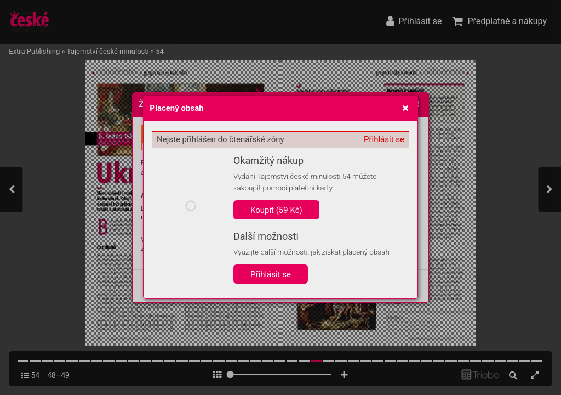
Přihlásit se (384, 139)
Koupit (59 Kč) (276, 210)
